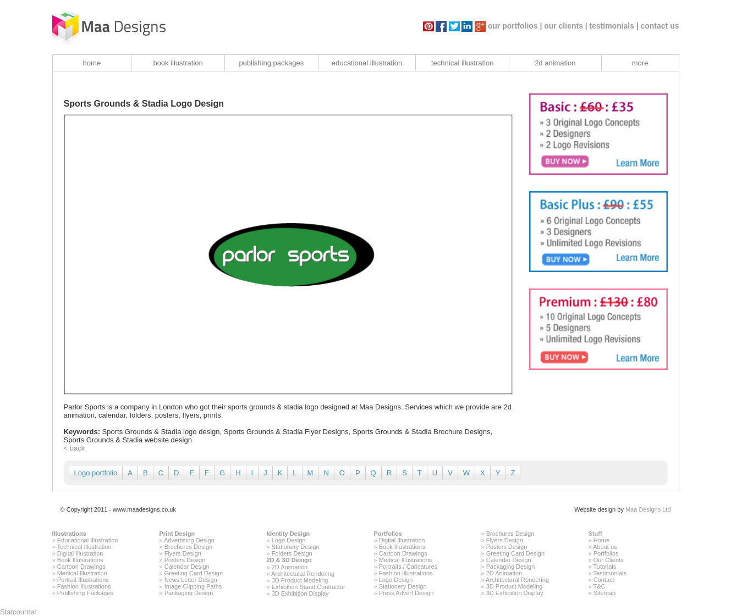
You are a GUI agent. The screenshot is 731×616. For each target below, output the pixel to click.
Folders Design (292, 553)
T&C (599, 586)
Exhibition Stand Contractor (308, 587)
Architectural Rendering (302, 573)
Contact (603, 579)
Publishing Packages (85, 593)
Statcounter (18, 612)
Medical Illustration (82, 573)
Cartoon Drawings (81, 566)
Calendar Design (187, 566)
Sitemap (604, 593)
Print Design (177, 533)
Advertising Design (189, 540)
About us (605, 546)
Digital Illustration (80, 553)
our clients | (565, 25)
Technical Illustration (84, 546)
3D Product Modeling (300, 580)
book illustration (177, 63)
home (92, 63)
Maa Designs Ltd (648, 509)
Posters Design (185, 560)
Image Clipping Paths (193, 586)
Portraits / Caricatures (408, 566)
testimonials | (614, 25)
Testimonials (609, 573)
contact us (659, 25)
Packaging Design (188, 593)
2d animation (555, 63)
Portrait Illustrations (83, 579)
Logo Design (289, 540)
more (640, 63)
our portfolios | (515, 25)
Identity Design (288, 533)
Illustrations (69, 533)
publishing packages (271, 63)
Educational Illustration (87, 540)
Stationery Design (296, 546)
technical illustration (462, 63)
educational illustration (367, 63)
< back (74, 448)
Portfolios (388, 533)
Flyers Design (182, 553)
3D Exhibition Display (300, 593)
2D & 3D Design (289, 560)
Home (601, 540)
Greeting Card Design (193, 573)
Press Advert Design (406, 593)
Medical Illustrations (405, 560)
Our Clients (608, 560)
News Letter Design (190, 579)
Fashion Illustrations (84, 586)
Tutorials (604, 566)
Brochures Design (188, 546)
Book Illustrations (80, 560)
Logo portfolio (96, 473)
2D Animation (289, 567)
